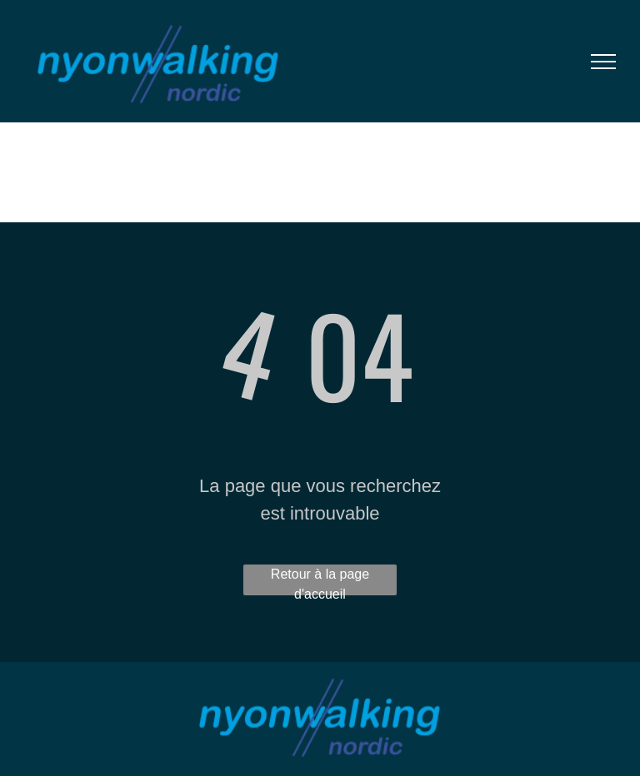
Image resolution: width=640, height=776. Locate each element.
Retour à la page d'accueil (320, 581)
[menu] (603, 61)
